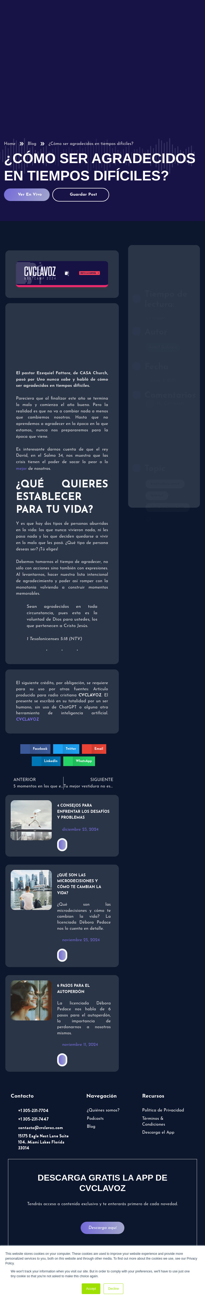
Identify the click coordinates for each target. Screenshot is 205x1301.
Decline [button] (113, 1289)
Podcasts (95, 1119)
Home (9, 144)
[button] (35, 749)
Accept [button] (91, 1289)
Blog (32, 144)
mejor (21, 469)
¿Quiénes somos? (103, 1110)
